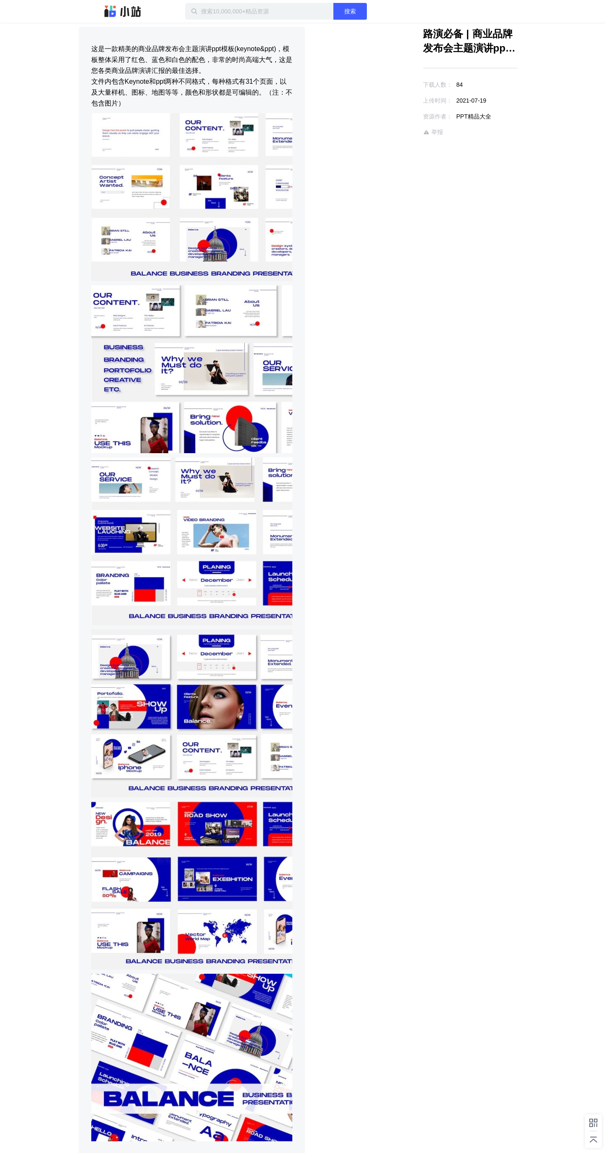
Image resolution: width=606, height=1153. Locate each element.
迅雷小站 (123, 11)
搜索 (350, 11)
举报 (433, 132)
